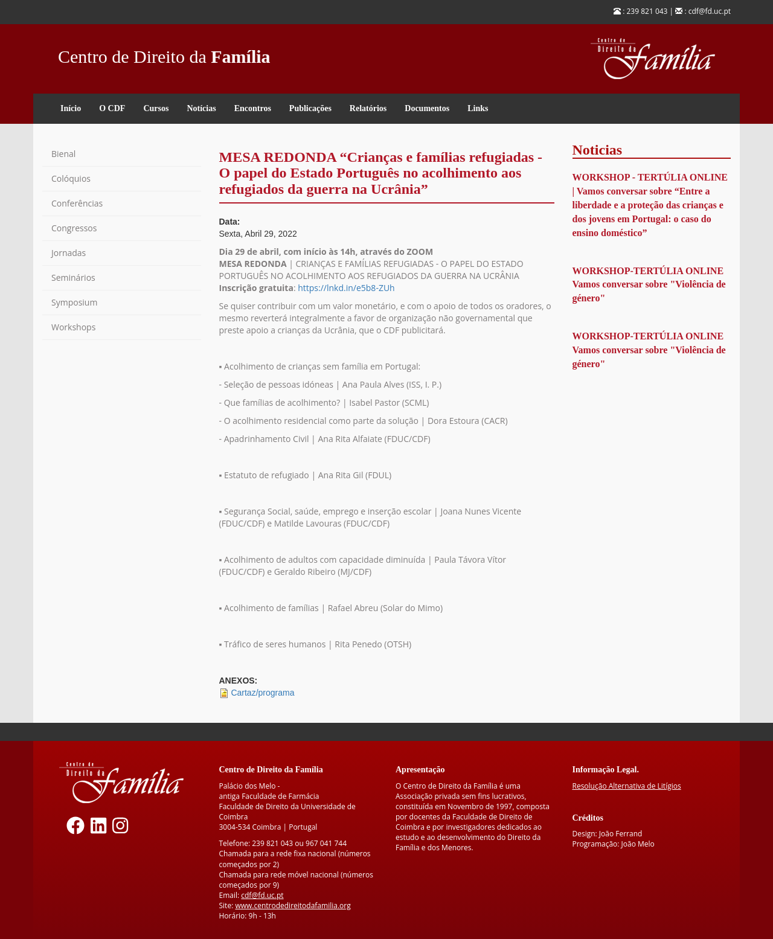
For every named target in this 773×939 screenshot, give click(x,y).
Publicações (310, 108)
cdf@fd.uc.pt (262, 895)
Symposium (74, 302)
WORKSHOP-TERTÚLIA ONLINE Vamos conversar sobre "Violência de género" (649, 285)
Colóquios (71, 178)
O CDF (112, 108)
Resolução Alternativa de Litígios (627, 786)
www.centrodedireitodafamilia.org (292, 905)
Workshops (73, 327)
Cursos (155, 108)
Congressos (74, 228)
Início (70, 108)
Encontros (252, 108)
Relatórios (368, 108)
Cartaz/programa (262, 692)
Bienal (63, 153)
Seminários (73, 277)
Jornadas (68, 252)
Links (477, 108)
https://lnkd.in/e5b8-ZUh (346, 287)
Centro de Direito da (164, 53)
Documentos (427, 108)
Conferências (77, 203)
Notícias (201, 108)
